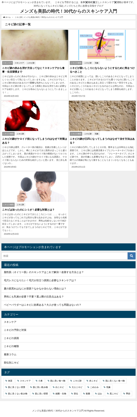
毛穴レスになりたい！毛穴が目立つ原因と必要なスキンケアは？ (40, 280)
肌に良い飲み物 (40, 387)
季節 (128, 394)
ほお (100, 394)
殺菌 (88, 394)
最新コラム (10, 354)
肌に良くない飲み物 (17, 394)
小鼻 (40, 381)
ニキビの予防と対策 (15, 330)
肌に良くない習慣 (16, 387)
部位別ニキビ (11, 362)
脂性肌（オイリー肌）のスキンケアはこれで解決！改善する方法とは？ (44, 272)
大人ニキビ (77, 387)
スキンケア (19, 63)
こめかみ (94, 387)
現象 (96, 63)
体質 (10, 381)
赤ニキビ (93, 381)
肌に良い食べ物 (57, 381)
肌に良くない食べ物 (115, 381)
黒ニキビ (114, 394)
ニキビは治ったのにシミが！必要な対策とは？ (28, 209)
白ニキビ (59, 387)
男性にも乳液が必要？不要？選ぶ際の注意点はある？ (34, 296)
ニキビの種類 (11, 346)
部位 (76, 394)
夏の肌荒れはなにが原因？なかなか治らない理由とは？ (35, 288)
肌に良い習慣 (41, 394)
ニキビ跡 (30, 63)
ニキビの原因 (11, 338)
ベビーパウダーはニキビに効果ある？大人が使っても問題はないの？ (42, 305)
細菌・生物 (60, 394)
